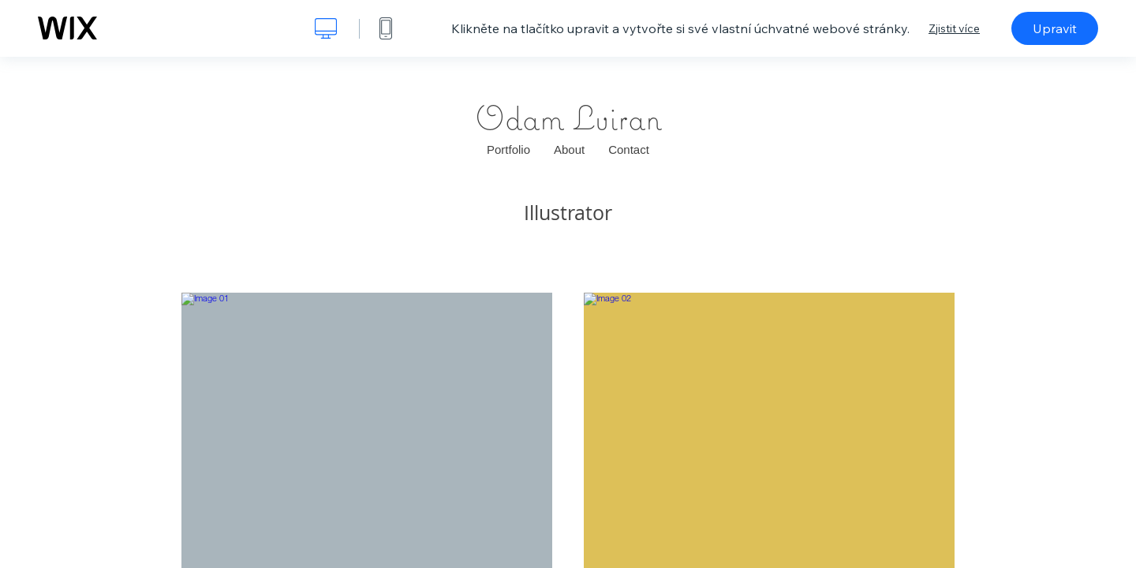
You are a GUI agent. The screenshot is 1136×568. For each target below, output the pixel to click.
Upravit (1055, 28)
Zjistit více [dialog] (954, 28)
